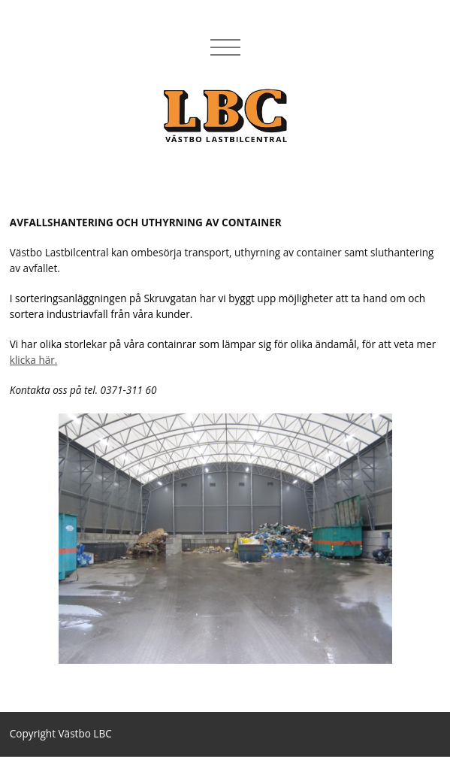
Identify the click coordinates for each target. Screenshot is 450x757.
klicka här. (34, 360)
